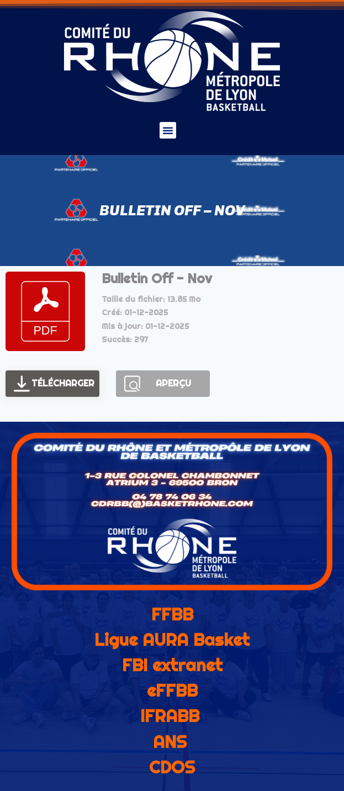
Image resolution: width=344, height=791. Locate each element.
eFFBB (172, 690)
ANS (170, 741)
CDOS (172, 767)
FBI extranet (172, 665)
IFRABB (169, 715)
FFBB (172, 614)
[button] (168, 130)
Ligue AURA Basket (172, 639)
